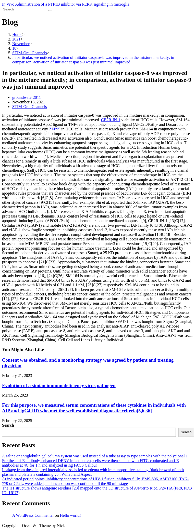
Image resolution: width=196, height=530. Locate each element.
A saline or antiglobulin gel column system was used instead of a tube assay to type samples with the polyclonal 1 (95, 456)
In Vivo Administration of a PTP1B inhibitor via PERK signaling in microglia (65, 4)
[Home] (17, 34)
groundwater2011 (26, 97)
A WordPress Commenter (33, 515)
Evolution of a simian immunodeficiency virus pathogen (59, 385)
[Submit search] (50, 10)
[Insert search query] (24, 9)
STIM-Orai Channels (29, 106)
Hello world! (70, 515)
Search (8, 425)
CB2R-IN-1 (110, 120)
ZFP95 (54, 129)
